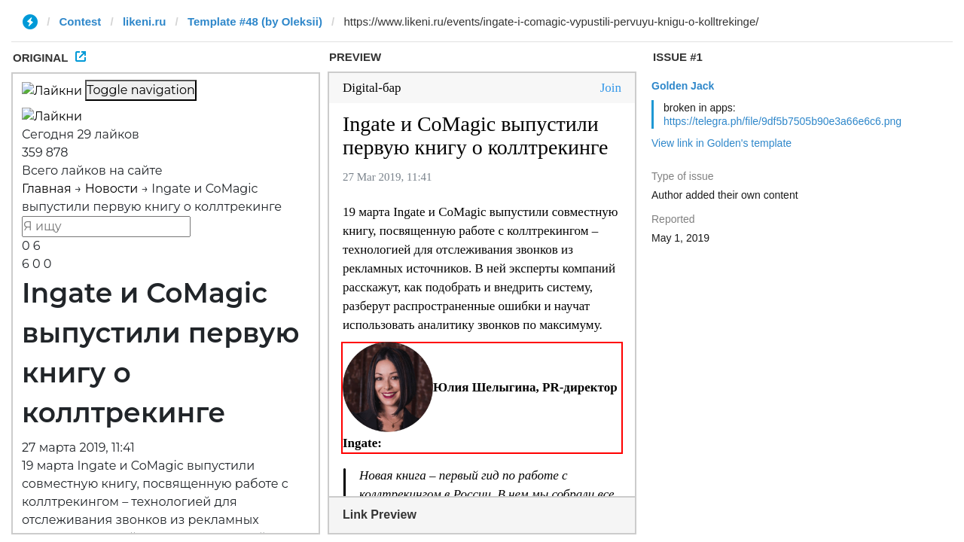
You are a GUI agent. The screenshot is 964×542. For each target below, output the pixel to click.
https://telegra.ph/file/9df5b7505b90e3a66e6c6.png (782, 121)
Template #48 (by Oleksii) (255, 21)
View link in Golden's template (721, 143)
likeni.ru (144, 21)
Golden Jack (682, 86)
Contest (80, 21)
